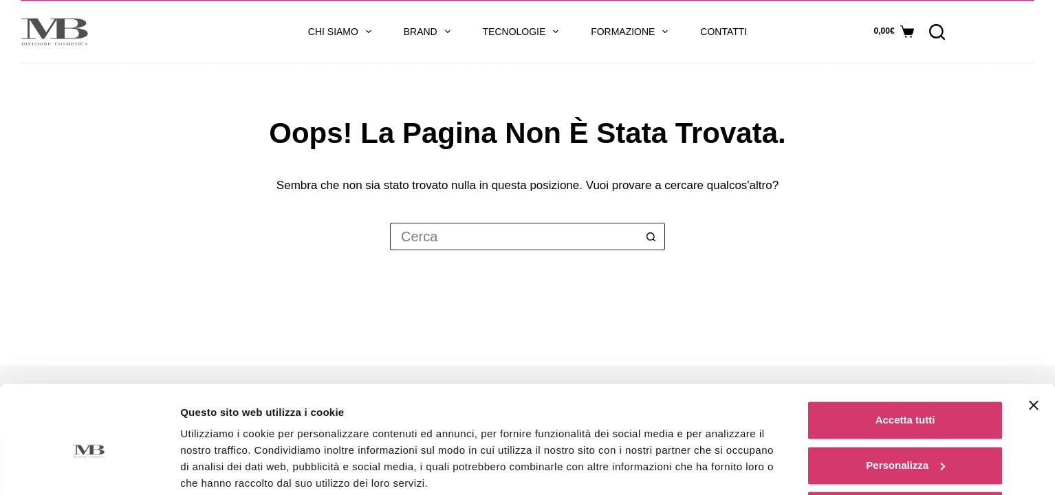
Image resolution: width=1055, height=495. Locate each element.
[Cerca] (937, 32)
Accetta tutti (905, 367)
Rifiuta (905, 457)
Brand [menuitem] (430, 31)
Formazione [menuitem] (632, 31)
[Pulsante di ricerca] (651, 236)
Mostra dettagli (217, 468)
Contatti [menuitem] (723, 31)
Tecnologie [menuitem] (524, 31)
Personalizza (905, 411)
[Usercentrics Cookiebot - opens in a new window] (89, 468)
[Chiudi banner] (1033, 352)
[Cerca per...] (514, 236)
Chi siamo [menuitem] (342, 31)
